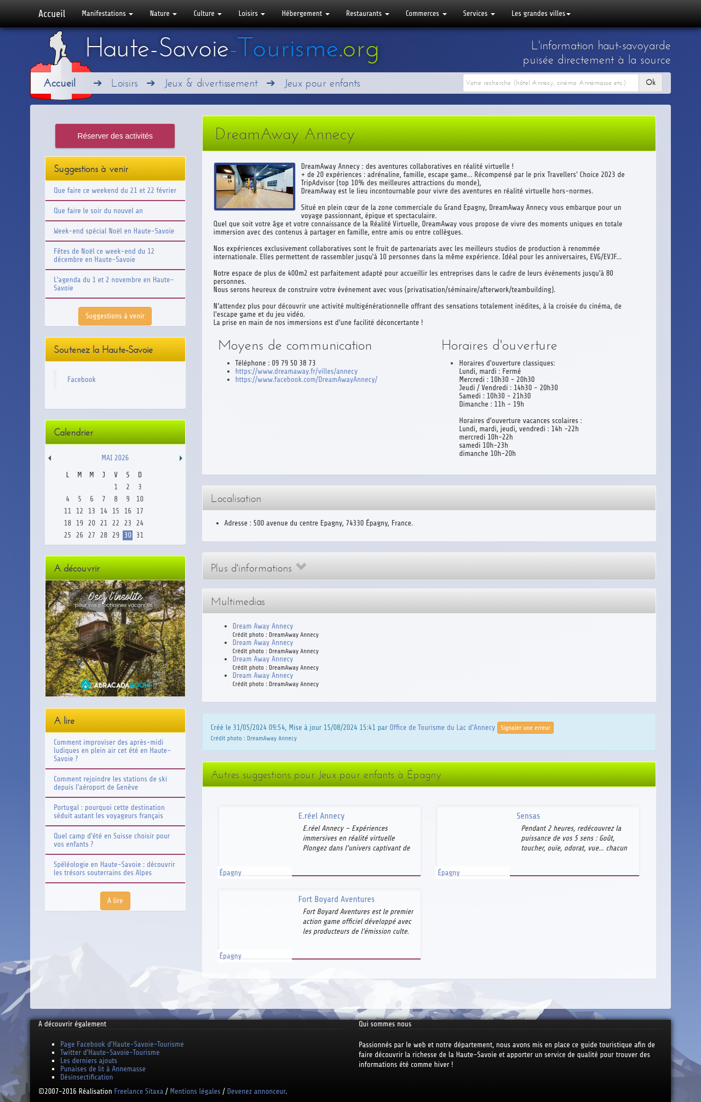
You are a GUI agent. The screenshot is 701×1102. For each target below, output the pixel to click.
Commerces (426, 13)
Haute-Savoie (232, 48)
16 (127, 511)
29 (115, 535)
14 (103, 511)
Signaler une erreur (525, 728)
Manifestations (107, 13)
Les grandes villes (541, 13)
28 (103, 535)
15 (115, 511)
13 (91, 511)
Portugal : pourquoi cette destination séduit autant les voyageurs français (109, 811)
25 (67, 535)
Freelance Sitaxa (138, 1091)
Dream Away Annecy (263, 626)
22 (115, 523)
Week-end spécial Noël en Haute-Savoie (114, 231)
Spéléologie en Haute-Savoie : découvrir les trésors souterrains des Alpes (114, 868)
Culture (207, 13)
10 (139, 499)
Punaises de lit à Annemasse (103, 1069)
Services (479, 13)
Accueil (51, 13)
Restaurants (367, 13)
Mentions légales (195, 1091)
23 (127, 523)
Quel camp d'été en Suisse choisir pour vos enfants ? (112, 840)
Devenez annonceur (256, 1091)
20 (91, 523)
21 (103, 523)
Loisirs (251, 13)
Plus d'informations (258, 568)
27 (91, 535)
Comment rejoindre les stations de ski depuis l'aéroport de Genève (110, 783)
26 (79, 535)
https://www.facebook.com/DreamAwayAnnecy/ (306, 379)
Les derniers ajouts (88, 1061)
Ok (651, 82)
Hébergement (305, 13)
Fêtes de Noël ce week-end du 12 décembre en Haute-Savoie (104, 255)
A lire (115, 901)
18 (67, 523)
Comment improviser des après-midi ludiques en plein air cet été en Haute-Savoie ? (112, 750)
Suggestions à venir (115, 316)
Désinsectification (86, 1077)
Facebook (81, 379)
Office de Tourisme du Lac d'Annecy (442, 727)
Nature (163, 13)
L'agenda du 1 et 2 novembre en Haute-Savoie (114, 284)
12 (79, 511)
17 (139, 511)
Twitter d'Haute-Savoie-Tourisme (109, 1052)
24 (139, 523)
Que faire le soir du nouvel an (98, 211)
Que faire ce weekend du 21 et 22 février (115, 190)
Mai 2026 (115, 458)
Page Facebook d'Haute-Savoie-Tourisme (122, 1044)
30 (127, 535)
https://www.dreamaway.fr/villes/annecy (296, 371)
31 (139, 535)
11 (67, 511)
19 (79, 523)
